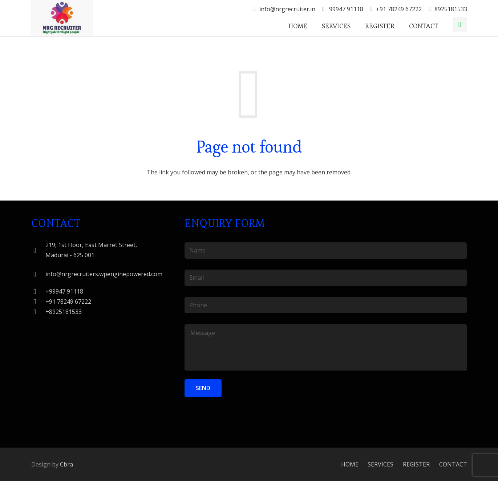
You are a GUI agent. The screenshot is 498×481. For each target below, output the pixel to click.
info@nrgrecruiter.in (287, 9)
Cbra (66, 464)
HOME (350, 464)
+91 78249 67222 (399, 9)
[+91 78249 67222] (38, 301)
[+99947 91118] (38, 291)
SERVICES (380, 464)
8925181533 (450, 9)
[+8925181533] (38, 311)
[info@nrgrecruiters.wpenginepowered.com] (38, 274)
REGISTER (416, 464)
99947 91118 (345, 9)
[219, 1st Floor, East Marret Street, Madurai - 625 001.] (38, 250)
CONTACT (453, 464)
